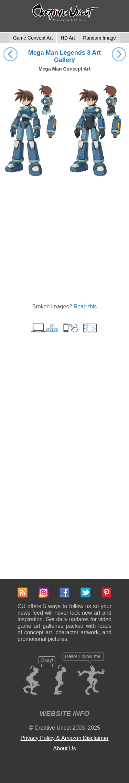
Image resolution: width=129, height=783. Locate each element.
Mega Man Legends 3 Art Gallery (64, 56)
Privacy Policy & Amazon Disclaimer (64, 738)
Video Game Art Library (69, 20)
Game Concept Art (33, 38)
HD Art (68, 38)
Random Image (99, 38)
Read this (85, 306)
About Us (64, 748)
